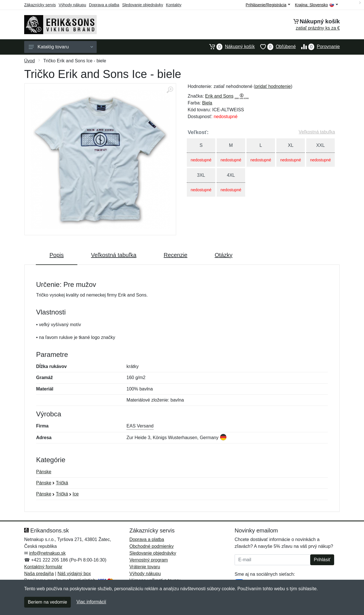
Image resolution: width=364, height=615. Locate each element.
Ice (75, 493)
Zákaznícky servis (40, 5)
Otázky (223, 255)
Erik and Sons (219, 96)
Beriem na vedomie (47, 602)
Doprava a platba (104, 5)
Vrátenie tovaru (144, 566)
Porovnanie (318, 47)
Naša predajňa (39, 573)
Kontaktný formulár (43, 566)
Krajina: (316, 5)
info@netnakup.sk (47, 553)
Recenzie (175, 255)
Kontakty (173, 5)
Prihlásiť (322, 559)
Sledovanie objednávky (142, 5)
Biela (207, 102)
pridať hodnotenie (273, 86)
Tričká (62, 482)
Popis (56, 255)
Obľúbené (275, 47)
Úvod (29, 60)
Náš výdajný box (74, 573)
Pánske (43, 471)
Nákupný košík (229, 47)
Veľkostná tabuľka (317, 131)
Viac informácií (91, 601)
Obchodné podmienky (151, 546)
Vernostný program (148, 560)
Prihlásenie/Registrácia (268, 5)
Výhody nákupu (72, 5)
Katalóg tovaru (61, 47)
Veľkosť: (198, 132)
